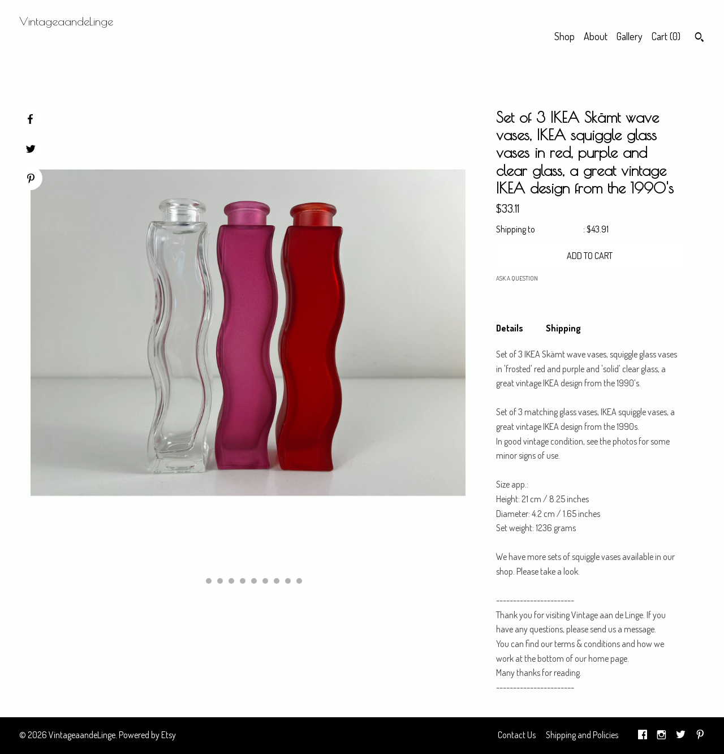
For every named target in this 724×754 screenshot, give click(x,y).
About (595, 36)
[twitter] (681, 735)
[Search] (699, 38)
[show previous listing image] (175, 582)
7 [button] (265, 581)
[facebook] (642, 735)
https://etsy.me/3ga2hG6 (626, 571)
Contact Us (517, 734)
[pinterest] (700, 735)
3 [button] (220, 581)
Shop (564, 36)
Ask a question (517, 278)
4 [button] (231, 581)
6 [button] (254, 581)
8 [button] (276, 581)
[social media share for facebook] (30, 119)
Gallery (630, 36)
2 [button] (209, 581)
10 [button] (299, 581)
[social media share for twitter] (31, 150)
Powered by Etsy (147, 734)
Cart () (666, 36)
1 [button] (197, 581)
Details (509, 328)
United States (560, 229)
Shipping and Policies (582, 734)
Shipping (563, 328)
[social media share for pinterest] (31, 180)
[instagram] (661, 735)
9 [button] (288, 581)
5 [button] (242, 581)
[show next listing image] (321, 582)
